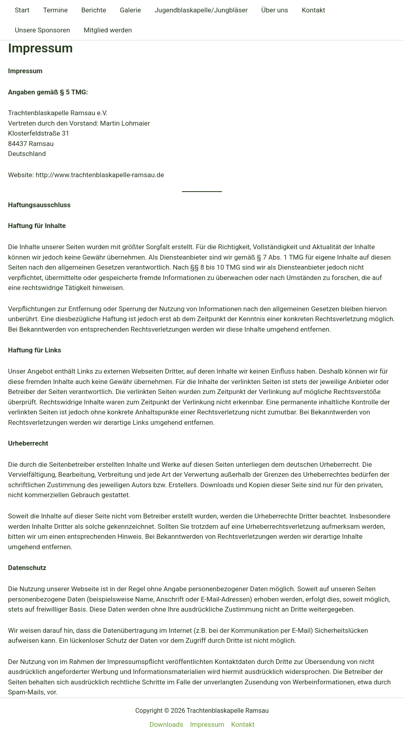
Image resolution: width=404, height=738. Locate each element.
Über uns (274, 10)
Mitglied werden (108, 30)
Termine (55, 10)
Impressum (207, 724)
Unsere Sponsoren (42, 30)
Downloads (166, 724)
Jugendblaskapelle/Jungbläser (201, 10)
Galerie (130, 10)
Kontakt (313, 10)
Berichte (93, 10)
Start (22, 10)
